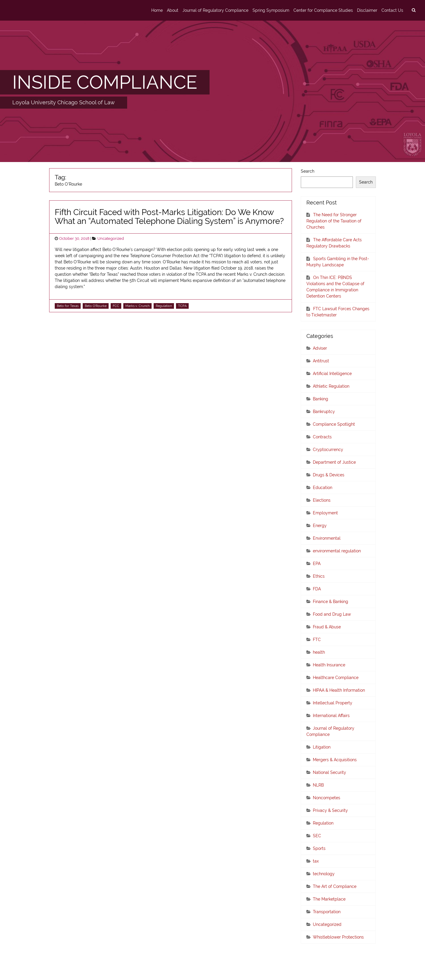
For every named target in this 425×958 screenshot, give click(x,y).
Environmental (327, 538)
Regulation (164, 306)
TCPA (182, 306)
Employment (325, 513)
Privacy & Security (330, 810)
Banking (320, 399)
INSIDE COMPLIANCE (104, 82)
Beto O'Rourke (96, 306)
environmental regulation (337, 551)
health (319, 652)
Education (322, 487)
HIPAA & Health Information (339, 690)
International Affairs (331, 715)
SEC (317, 835)
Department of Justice (334, 462)
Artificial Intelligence (332, 373)
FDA (317, 589)
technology (324, 873)
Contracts (322, 437)
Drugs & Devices (328, 475)
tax (316, 861)
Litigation (322, 747)
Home (157, 10)
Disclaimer (367, 10)
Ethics (319, 576)
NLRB (318, 785)
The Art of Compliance (334, 886)
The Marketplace (329, 899)
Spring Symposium (271, 10)
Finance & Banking (330, 601)
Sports (319, 848)
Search (307, 171)
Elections (322, 500)
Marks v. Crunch (137, 306)
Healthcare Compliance (335, 677)
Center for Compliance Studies (323, 10)
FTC (317, 639)
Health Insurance (329, 665)
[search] (413, 10)
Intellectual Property (332, 703)
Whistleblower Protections (338, 937)
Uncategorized (110, 238)
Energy (320, 525)
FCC (116, 306)
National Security (329, 772)
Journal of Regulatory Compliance (215, 10)
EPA (317, 563)
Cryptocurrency (328, 449)
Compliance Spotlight (334, 424)
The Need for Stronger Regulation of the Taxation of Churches (333, 220)
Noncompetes (326, 797)
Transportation (327, 911)
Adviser (320, 348)
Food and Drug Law (332, 614)
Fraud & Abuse (327, 627)
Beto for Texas (68, 306)
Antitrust (321, 361)
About (172, 10)
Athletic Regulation (331, 386)
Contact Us (392, 10)
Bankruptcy (324, 411)
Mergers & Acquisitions (335, 759)
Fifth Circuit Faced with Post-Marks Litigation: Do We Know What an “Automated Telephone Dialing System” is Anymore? (169, 216)
